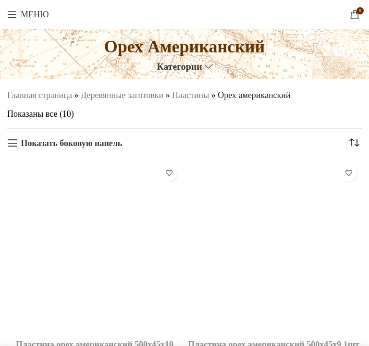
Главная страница (39, 95)
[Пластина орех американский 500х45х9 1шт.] (274, 247)
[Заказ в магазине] (354, 143)
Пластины (190, 95)
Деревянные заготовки (122, 95)
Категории (179, 67)
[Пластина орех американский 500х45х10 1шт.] (94, 247)
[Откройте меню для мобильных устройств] (28, 14)
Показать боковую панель (71, 143)
